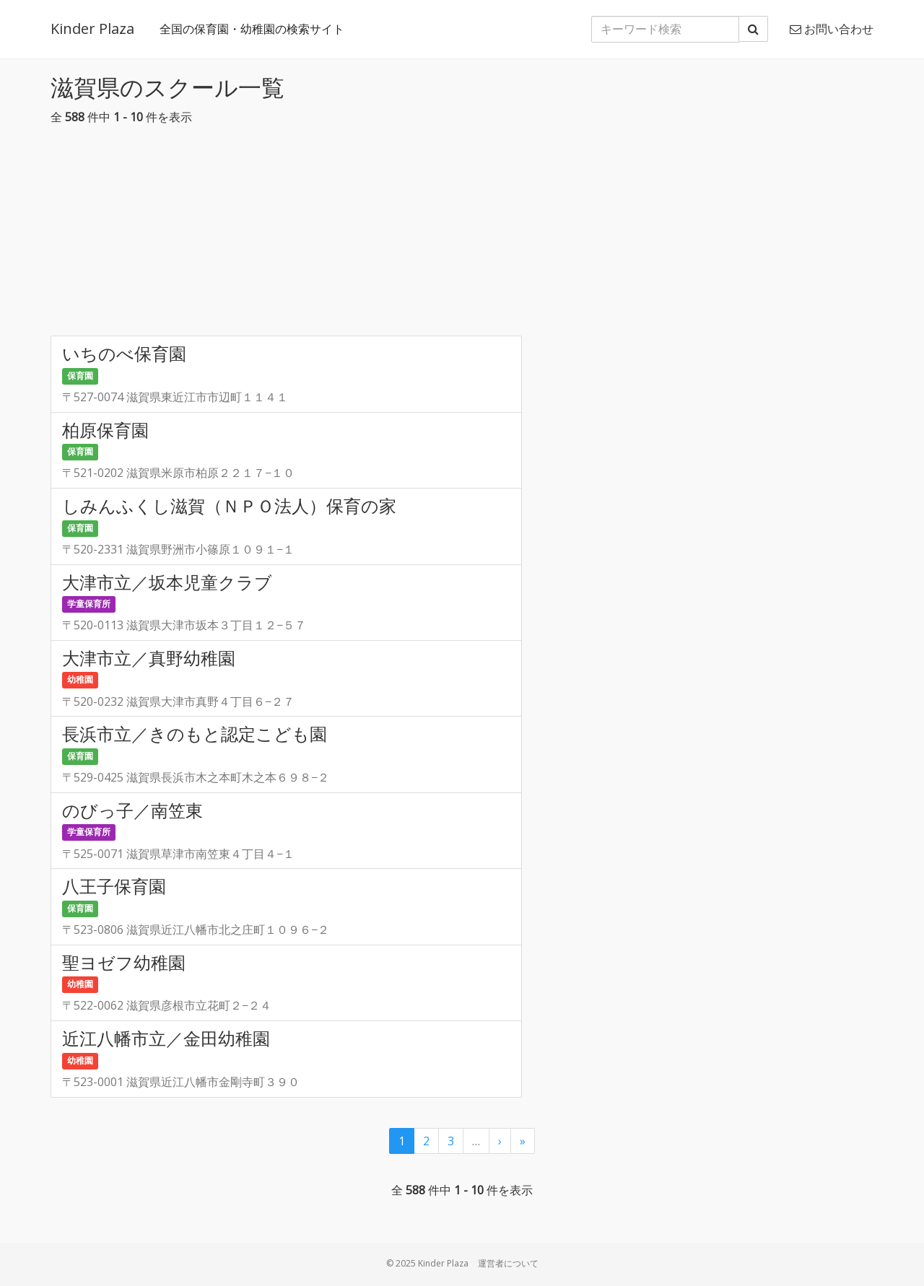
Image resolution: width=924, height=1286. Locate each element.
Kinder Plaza (92, 28)
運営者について (508, 1263)
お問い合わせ (831, 29)
